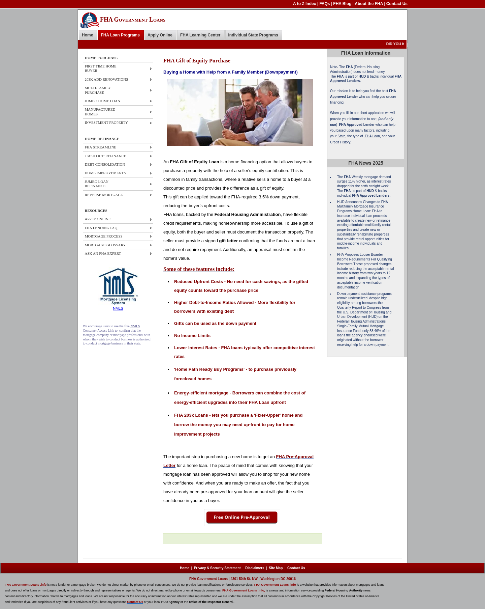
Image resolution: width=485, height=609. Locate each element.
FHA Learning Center (200, 35)
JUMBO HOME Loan (103, 101)
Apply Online (160, 35)
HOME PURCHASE (101, 58)
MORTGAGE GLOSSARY (105, 245)
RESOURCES (96, 211)
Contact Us (397, 3)
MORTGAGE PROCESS (104, 236)
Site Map (276, 568)
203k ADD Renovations (106, 79)
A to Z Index (305, 3)
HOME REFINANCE (102, 139)
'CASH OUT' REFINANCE (105, 156)
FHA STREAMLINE (101, 147)
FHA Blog (343, 3)
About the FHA (369, 3)
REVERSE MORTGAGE (104, 195)
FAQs (325, 3)
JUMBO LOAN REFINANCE (97, 183)
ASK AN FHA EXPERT (103, 253)
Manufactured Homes (100, 111)
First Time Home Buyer (101, 68)
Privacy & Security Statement (217, 568)
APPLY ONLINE (98, 219)
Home (87, 35)
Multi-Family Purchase (98, 90)
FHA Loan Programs (120, 35)
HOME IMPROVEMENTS (105, 173)
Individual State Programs (253, 35)
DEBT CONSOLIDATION (105, 164)
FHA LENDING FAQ (101, 228)
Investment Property (106, 122)
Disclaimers (254, 568)
